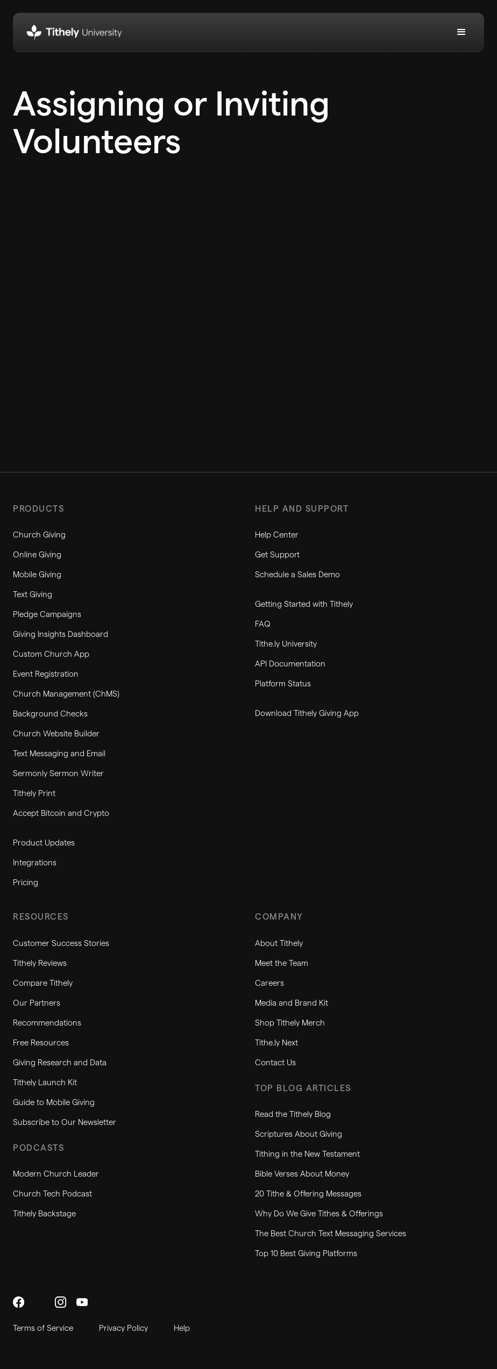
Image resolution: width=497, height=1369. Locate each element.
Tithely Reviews (40, 963)
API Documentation (290, 664)
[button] (461, 32)
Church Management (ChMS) (66, 694)
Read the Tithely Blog (293, 1114)
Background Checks (50, 714)
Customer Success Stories (61, 944)
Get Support (277, 555)
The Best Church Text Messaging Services (330, 1234)
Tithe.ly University (286, 644)
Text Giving (32, 595)
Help (182, 1328)
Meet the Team (281, 963)
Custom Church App (51, 654)
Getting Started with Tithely (304, 604)
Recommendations (47, 1023)
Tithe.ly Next (276, 1043)
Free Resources (41, 1043)
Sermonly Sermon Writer (58, 774)
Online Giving (37, 555)
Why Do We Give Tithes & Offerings (319, 1214)
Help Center (277, 535)
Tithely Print (34, 794)
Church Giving (39, 535)
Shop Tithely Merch (290, 1023)
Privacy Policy (123, 1328)
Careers (269, 983)
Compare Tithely (43, 983)
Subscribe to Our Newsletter (64, 1123)
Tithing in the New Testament (307, 1154)
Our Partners (36, 1003)
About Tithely (279, 944)
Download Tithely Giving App (307, 713)
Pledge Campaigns (47, 615)
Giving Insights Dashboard (60, 634)
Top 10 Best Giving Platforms (306, 1254)
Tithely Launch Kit (45, 1083)
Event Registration (46, 674)
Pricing (25, 883)
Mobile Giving (37, 575)
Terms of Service (43, 1328)
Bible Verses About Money (302, 1174)
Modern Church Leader (56, 1174)
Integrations (34, 863)
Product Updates (44, 843)
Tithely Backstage (44, 1214)
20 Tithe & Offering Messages (308, 1194)
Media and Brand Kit (291, 1003)
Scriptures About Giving (298, 1134)
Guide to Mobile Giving (54, 1103)
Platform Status (283, 684)
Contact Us (275, 1063)
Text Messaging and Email (59, 754)
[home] (74, 32)
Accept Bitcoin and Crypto (61, 813)
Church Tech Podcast (52, 1194)
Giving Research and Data (59, 1063)
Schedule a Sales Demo (297, 575)
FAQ (263, 624)
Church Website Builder (56, 734)
